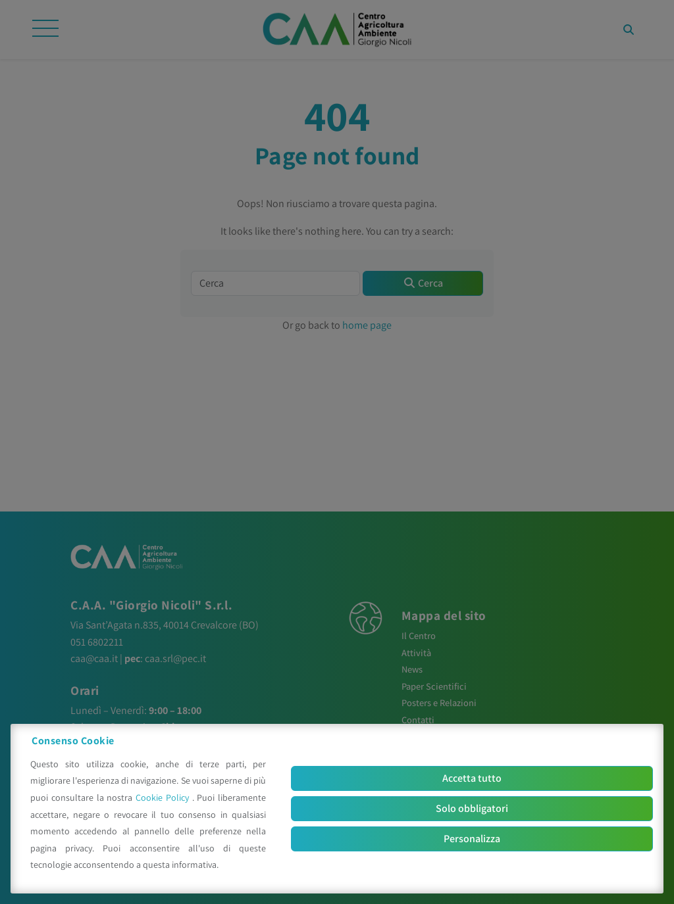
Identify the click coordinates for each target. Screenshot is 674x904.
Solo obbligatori (472, 808)
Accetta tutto (472, 778)
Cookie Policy (164, 797)
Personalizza (472, 838)
